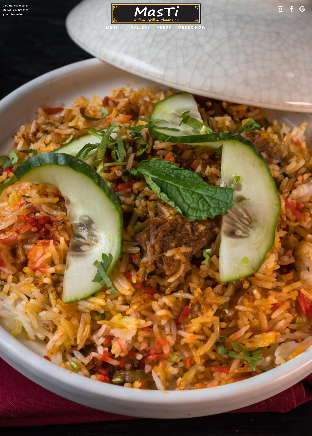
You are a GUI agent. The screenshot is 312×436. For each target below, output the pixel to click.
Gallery (140, 27)
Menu (112, 27)
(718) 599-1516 (13, 14)
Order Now (192, 27)
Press (164, 27)
